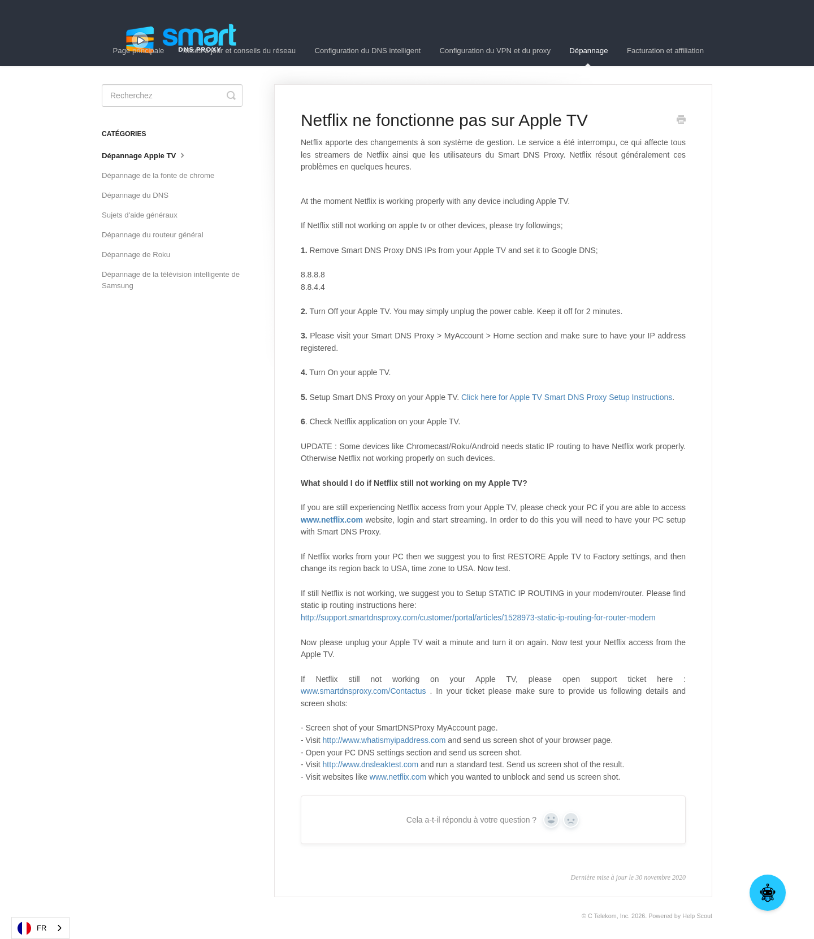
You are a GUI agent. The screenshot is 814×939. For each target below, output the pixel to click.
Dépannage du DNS (135, 195)
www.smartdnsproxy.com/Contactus (363, 690)
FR (32, 928)
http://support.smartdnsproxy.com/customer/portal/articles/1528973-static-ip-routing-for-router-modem (478, 617)
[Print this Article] (681, 121)
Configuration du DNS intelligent (368, 50)
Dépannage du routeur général (153, 235)
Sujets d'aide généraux (139, 215)
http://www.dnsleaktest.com (371, 764)
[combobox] (40, 928)
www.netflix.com (398, 776)
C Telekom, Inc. (609, 915)
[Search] (172, 95)
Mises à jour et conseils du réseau (239, 50)
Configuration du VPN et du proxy (495, 50)
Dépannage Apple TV (144, 155)
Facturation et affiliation (665, 50)
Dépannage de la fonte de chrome (158, 175)
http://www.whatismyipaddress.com (384, 740)
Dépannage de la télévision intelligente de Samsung (171, 280)
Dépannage (588, 56)
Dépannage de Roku (136, 254)
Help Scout (697, 915)
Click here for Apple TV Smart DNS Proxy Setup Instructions (566, 397)
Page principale (138, 50)
